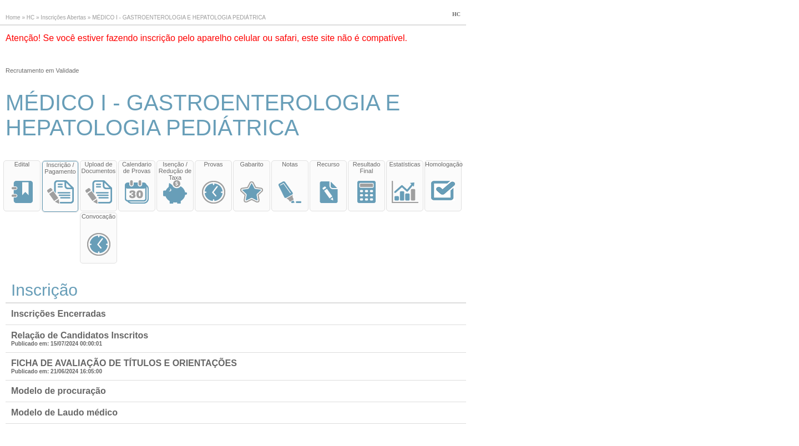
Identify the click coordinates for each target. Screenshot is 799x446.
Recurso (328, 164)
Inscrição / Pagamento (59, 168)
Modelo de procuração (58, 391)
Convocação (98, 216)
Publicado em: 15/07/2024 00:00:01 (56, 344)
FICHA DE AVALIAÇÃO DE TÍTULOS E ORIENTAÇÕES (124, 363)
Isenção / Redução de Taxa (175, 171)
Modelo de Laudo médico (64, 412)
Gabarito (251, 164)
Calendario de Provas (136, 167)
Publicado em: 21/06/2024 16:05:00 (56, 371)
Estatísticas (404, 164)
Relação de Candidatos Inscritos (79, 335)
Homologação (443, 164)
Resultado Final (367, 167)
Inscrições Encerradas (58, 313)
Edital (22, 164)
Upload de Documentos (99, 167)
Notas (290, 164)
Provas (213, 164)
